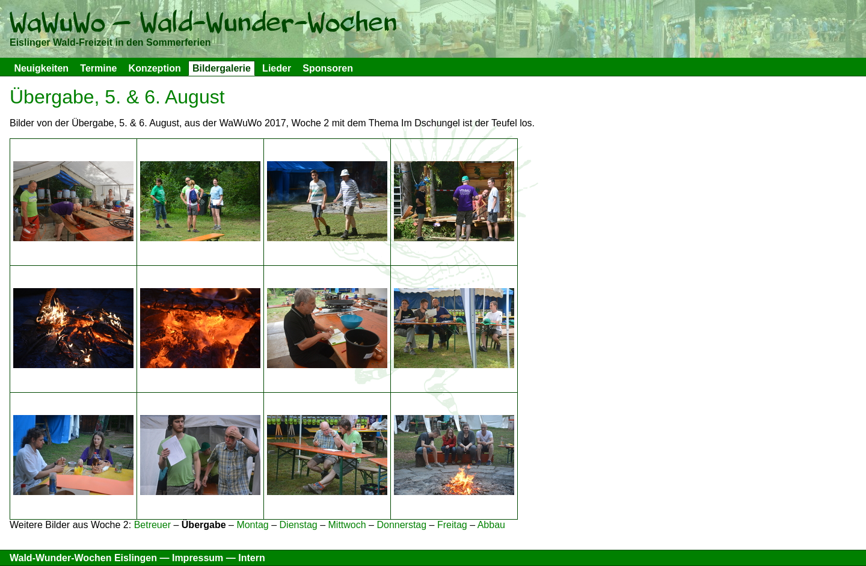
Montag (252, 525)
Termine (98, 68)
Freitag (452, 525)
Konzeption (155, 68)
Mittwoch (347, 525)
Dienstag (299, 525)
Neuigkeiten (41, 68)
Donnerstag (401, 525)
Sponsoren (327, 68)
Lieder (276, 68)
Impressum (197, 558)
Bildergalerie (221, 68)
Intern (251, 558)
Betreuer (152, 525)
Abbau (491, 525)
